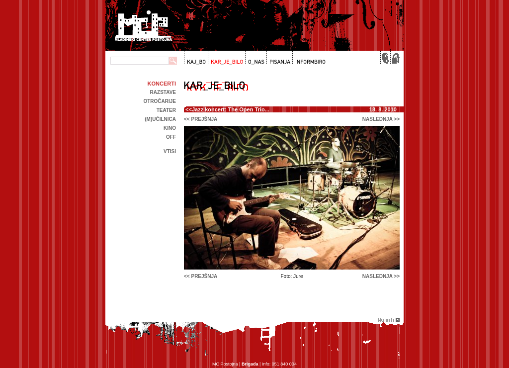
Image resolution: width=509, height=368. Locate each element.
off (171, 137)
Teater (166, 110)
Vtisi (170, 151)
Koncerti (162, 84)
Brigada (250, 364)
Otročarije (159, 101)
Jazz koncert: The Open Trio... (230, 109)
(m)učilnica (160, 119)
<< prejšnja (200, 119)
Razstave (163, 92)
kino (170, 128)
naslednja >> (381, 119)
